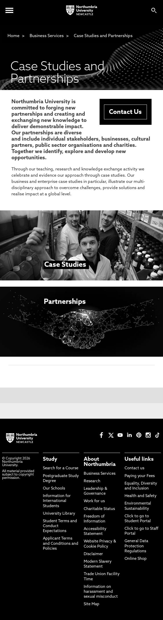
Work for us (94, 501)
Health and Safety (141, 496)
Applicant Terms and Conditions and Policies (60, 543)
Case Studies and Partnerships (103, 36)
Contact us (134, 468)
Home (13, 36)
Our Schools (54, 489)
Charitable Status (99, 509)
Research (92, 481)
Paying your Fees (140, 476)
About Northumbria (100, 462)
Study (50, 459)
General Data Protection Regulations (136, 546)
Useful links (139, 459)
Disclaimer (93, 554)
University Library (59, 514)
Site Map (91, 604)
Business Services (47, 36)
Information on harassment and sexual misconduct (101, 592)
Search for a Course (60, 468)
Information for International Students (57, 501)
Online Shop (136, 559)
